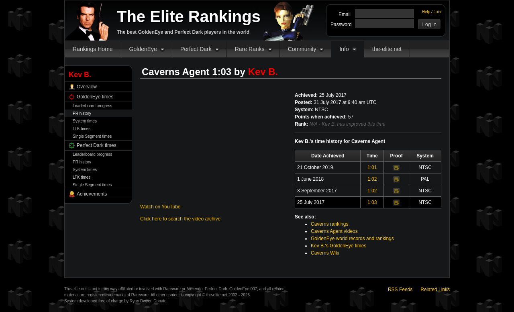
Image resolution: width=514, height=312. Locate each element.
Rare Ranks (250, 49)
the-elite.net (387, 49)
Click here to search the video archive (180, 219)
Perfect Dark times (96, 145)
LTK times (81, 128)
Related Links (435, 289)
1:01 (372, 167)
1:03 (372, 202)
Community (302, 49)
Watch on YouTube (160, 207)
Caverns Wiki (325, 253)
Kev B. (263, 71)
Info (344, 49)
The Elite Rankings (189, 16)
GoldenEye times (95, 97)
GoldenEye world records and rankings (352, 238)
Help (426, 12)
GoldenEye (143, 49)
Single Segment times (92, 136)
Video (396, 167)
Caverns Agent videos (334, 231)
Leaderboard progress (92, 106)
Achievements (92, 194)
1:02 (372, 179)
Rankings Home (93, 49)
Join (437, 12)
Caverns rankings (329, 224)
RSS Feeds (400, 289)
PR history (82, 113)
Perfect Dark (196, 49)
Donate (159, 301)
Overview (87, 87)
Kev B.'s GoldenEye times (338, 246)
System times (85, 121)
